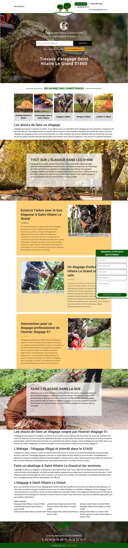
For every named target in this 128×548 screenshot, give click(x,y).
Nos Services (19, 6)
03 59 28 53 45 (96, 4)
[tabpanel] (64, 169)
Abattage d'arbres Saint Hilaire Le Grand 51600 (95, 508)
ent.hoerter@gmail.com (98, 10)
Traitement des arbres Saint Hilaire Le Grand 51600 (28, 508)
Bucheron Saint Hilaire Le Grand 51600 (94, 504)
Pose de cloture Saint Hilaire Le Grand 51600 (61, 508)
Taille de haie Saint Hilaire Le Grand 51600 (30, 512)
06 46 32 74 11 (83, 7)
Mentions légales (72, 545)
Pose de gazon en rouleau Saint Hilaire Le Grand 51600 (96, 515)
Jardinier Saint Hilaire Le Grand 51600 (61, 504)
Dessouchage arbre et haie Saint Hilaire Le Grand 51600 (63, 513)
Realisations (81, 4)
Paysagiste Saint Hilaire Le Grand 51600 (29, 504)
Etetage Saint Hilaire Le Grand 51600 (94, 512)
